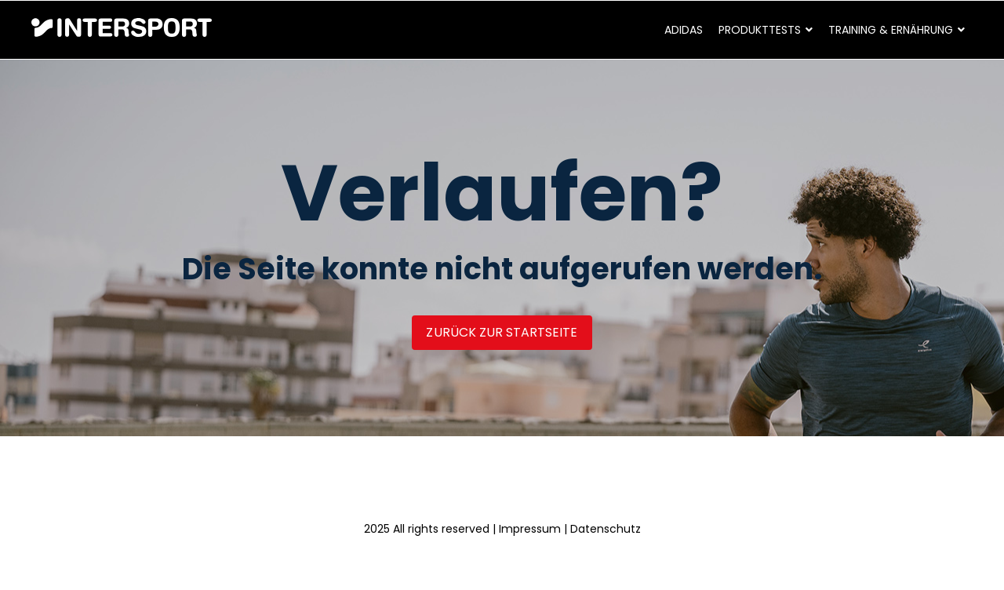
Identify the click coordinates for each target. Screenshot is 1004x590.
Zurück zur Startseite (501, 332)
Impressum (530, 528)
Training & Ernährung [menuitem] (890, 30)
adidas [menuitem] (683, 30)
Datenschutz (605, 528)
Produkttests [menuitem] (759, 30)
